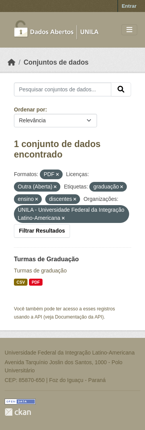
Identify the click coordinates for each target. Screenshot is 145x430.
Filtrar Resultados (42, 231)
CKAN (18, 412)
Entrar (129, 6)
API (38, 317)
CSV (21, 282)
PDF (36, 282)
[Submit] (121, 89)
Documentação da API (78, 317)
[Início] (11, 62)
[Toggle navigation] (129, 30)
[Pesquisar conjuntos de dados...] (62, 89)
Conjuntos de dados (56, 62)
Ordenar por (29, 109)
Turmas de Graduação (46, 259)
